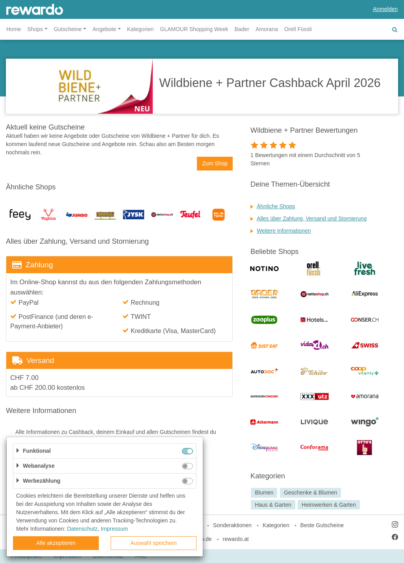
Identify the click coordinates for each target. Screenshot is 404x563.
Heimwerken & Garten (329, 505)
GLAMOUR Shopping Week (194, 29)
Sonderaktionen (232, 525)
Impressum (114, 529)
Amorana (267, 29)
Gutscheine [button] (68, 29)
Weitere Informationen (284, 231)
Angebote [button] (104, 29)
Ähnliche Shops (276, 206)
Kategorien (140, 29)
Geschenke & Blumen (310, 492)
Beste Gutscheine (322, 525)
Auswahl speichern (153, 543)
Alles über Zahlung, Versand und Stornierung (312, 218)
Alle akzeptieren (56, 543)
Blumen (264, 492)
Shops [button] (35, 29)
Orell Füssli (298, 29)
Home (13, 29)
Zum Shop (215, 163)
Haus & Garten (273, 505)
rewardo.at (236, 539)
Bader (242, 29)
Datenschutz (82, 529)
